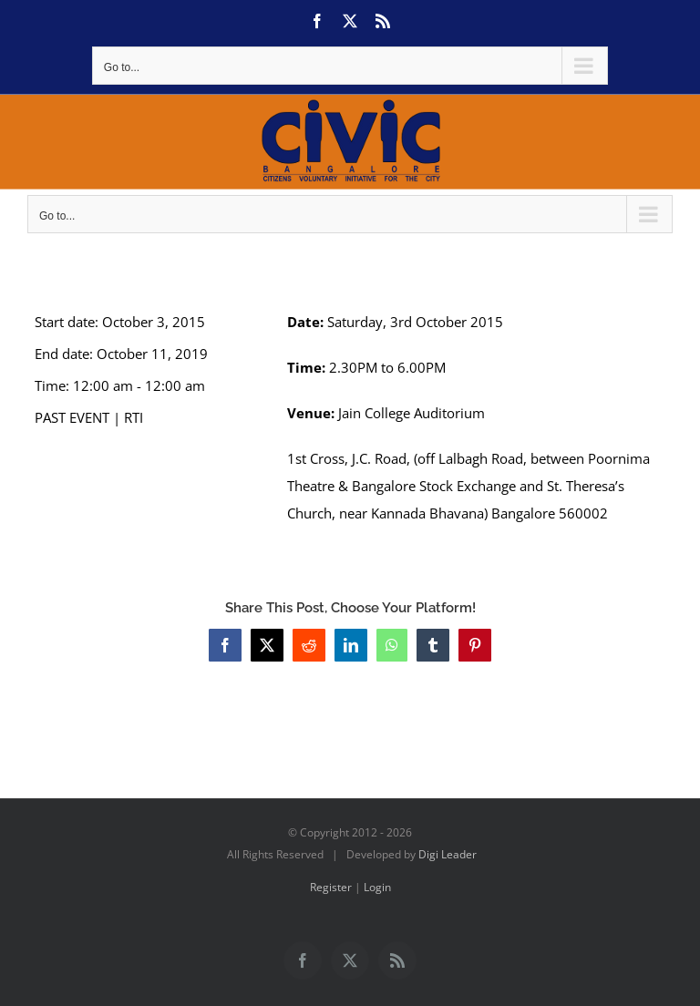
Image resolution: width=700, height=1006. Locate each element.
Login (377, 887)
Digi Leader (447, 854)
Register (331, 887)
